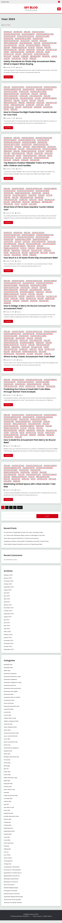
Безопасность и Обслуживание (12, 872)
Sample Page (5, 2)
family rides (7, 47)
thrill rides (25, 58)
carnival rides (43, 40)
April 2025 (7, 604)
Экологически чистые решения (12, 902)
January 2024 (8, 640)
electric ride (7, 747)
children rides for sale (10, 720)
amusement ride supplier (42, 36)
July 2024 (6, 622)
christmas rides (23, 95)
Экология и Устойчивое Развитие (13, 905)
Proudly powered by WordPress (20, 919)
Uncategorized (8, 863)
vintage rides (7, 305)
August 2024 (7, 619)
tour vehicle (24, 204)
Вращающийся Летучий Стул (12, 878)
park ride (47, 51)
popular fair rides (27, 53)
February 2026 (8, 577)
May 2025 (7, 601)
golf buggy (7, 768)
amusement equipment (28, 34)
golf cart (6, 771)
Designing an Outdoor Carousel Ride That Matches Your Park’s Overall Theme (26, 544)
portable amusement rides (41, 53)
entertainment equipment (33, 45)
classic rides (37, 42)
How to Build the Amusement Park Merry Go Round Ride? (31, 444)
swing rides (7, 58)
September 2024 (9, 616)
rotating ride (16, 56)
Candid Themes (47, 919)
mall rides (6, 51)
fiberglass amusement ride (19, 47)
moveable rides (30, 51)
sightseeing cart (35, 201)
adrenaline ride (8, 31)
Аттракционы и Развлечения (11, 869)
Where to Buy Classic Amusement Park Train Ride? (31, 359)
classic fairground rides (25, 42)
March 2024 (7, 634)
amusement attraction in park (12, 34)
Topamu (20, 67)
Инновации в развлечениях (11, 881)
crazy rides (21, 45)
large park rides (30, 49)
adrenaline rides (17, 31)
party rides (18, 53)
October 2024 (8, 613)
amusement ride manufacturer (25, 36)
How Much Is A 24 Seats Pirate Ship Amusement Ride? (29, 259)
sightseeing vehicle (35, 56)
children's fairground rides (11, 42)
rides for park (7, 56)
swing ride (54, 56)
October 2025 (8, 586)
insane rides (7, 777)
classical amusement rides (49, 42)
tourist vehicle (33, 204)
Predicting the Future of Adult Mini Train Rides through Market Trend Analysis (28, 393)
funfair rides (39, 47)
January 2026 (8, 580)
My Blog (31, 7)
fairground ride (46, 45)
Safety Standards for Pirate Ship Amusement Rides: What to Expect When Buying (28, 62)
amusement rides (8, 38)
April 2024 (7, 631)
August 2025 (7, 592)
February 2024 (8, 637)
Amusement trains (38, 38)
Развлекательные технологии (12, 896)
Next (19, 510)
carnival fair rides (25, 40)
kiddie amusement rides (10, 49)
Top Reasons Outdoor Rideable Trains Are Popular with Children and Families (30, 164)
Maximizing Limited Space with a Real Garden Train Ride (31, 488)
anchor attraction (9, 706)
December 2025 (8, 583)
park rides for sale (9, 53)
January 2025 (8, 607)
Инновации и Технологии (11, 884)
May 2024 (7, 628)
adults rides (27, 31)
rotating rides (24, 56)
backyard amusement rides (11, 40)
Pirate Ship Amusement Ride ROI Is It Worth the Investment (21, 541)
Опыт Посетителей (9, 887)
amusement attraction (38, 31)
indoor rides (47, 47)
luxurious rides (40, 49)
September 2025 (9, 589)
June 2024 (7, 625)
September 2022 (9, 652)
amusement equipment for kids (45, 34)
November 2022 (8, 646)
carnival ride (34, 40)
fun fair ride (31, 47)
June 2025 (7, 598)
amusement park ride (10, 36)
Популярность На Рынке (10, 893)
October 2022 (8, 649)
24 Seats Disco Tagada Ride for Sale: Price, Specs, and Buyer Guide (23, 535)
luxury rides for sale (51, 49)
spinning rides (46, 56)
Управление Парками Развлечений (13, 899)
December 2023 (8, 643)
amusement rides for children (23, 38)
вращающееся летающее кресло (12, 875)
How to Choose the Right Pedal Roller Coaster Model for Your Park (28, 113)
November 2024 (8, 610)
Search (47, 518)
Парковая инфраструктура (11, 890)
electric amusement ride (10, 744)
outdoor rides (40, 51)
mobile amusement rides (17, 51)
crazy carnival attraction (10, 45)
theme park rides (16, 58)
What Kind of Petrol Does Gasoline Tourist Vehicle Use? (30, 208)
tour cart (17, 204)
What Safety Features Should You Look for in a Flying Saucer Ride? (23, 547)
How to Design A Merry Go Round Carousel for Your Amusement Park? (31, 310)
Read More (8, 77)
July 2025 (6, 595)
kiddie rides (21, 49)
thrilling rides (32, 58)
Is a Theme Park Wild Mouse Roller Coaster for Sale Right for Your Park (24, 538)
